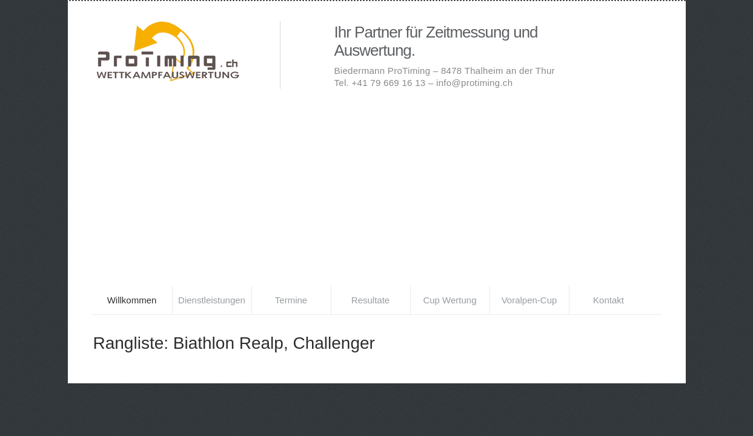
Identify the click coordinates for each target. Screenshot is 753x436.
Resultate (370, 300)
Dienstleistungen (211, 300)
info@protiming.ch (474, 83)
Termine (291, 300)
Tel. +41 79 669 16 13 (380, 83)
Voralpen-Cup (529, 300)
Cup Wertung (449, 300)
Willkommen (132, 300)
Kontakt (608, 300)
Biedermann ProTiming (189, 52)
